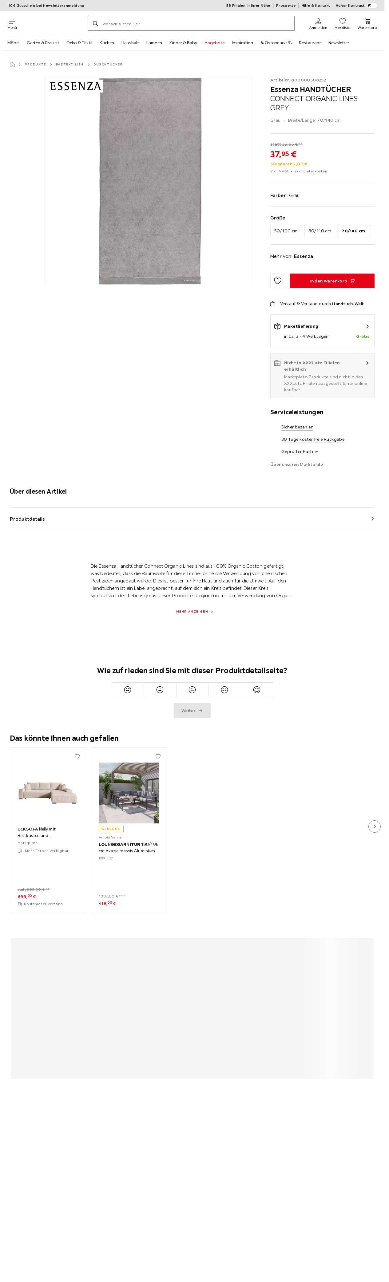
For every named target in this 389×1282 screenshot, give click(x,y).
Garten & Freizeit (43, 42)
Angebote (214, 42)
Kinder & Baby (183, 42)
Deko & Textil (79, 42)
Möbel (13, 42)
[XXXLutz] (52, 23)
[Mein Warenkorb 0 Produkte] (367, 23)
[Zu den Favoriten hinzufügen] (277, 281)
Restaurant (310, 42)
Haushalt (130, 42)
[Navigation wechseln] (12, 23)
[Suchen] (95, 23)
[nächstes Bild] (374, 826)
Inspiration (242, 42)
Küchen (107, 42)
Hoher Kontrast (356, 5)
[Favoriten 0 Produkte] (342, 23)
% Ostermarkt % (276, 42)
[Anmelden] (318, 23)
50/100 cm (286, 231)
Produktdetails (27, 519)
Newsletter (338, 42)
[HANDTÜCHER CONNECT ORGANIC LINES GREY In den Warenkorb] (332, 281)
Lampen (154, 42)
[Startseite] (12, 64)
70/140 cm (353, 231)
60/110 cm (319, 231)
